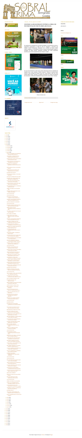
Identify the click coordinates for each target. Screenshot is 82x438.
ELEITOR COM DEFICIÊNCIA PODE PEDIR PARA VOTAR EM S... (13, 322)
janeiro (8, 406)
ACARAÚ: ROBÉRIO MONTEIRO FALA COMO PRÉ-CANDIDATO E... (14, 349)
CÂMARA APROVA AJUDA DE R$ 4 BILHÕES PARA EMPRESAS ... (13, 243)
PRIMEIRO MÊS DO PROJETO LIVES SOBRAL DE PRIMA (13, 191)
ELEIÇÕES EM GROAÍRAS (11, 267)
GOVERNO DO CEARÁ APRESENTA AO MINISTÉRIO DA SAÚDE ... (14, 314)
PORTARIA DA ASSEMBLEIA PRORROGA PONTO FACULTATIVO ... (14, 164)
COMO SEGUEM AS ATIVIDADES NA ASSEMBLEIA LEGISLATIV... (13, 162)
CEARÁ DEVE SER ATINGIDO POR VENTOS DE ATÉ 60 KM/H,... (13, 181)
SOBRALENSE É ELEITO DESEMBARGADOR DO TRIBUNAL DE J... (14, 208)
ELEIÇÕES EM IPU (10, 302)
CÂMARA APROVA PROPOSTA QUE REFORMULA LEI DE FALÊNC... (13, 260)
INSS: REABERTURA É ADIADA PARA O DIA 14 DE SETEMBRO (14, 360)
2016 (7, 413)
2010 (7, 423)
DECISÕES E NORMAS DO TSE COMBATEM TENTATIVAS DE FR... (13, 222)
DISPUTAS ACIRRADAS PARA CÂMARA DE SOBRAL (12, 328)
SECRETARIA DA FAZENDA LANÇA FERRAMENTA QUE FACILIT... (13, 255)
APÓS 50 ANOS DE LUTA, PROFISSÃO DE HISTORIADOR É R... (14, 363)
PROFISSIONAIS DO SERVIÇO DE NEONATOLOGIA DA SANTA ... (13, 170)
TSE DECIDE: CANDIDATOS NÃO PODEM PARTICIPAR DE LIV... (13, 157)
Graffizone (43, 434)
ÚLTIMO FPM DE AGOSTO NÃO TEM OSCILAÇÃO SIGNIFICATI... (13, 184)
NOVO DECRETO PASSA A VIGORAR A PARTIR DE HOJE (14, 186)
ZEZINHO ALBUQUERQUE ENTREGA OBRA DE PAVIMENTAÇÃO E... (14, 200)
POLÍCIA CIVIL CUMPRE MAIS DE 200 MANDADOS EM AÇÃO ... (14, 265)
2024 (7, 138)
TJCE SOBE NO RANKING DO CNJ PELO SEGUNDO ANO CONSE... (13, 308)
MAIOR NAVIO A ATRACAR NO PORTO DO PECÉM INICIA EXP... (14, 159)
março (8, 403)
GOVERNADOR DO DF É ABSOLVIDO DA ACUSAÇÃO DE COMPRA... (14, 236)
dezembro (8, 145)
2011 (7, 421)
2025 (7, 136)
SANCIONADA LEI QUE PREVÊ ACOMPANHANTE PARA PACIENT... (14, 368)
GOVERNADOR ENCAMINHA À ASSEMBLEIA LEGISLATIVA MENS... (14, 224)
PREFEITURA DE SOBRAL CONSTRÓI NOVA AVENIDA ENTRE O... (14, 336)
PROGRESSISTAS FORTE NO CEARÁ (13, 309)
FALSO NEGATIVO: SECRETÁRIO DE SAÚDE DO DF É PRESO (13, 319)
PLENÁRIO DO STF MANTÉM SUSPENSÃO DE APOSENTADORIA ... (14, 304)
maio (8, 400)
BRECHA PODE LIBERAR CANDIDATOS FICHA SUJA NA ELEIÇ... (13, 325)
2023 (7, 139)
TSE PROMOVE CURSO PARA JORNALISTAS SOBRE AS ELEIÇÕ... (14, 258)
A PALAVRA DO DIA (10, 193)
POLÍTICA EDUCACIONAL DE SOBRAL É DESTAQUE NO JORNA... (14, 250)
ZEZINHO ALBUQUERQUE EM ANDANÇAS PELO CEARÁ (12, 247)
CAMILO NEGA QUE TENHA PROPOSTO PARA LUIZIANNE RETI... (13, 216)
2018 (7, 410)
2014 (7, 416)
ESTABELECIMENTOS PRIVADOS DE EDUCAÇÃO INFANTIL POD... (13, 206)
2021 (7, 142)
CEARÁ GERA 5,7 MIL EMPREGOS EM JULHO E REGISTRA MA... (14, 343)
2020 (7, 144)
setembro (8, 150)
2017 (7, 412)
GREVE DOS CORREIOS (11, 372)
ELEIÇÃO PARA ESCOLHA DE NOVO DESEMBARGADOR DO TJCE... (13, 263)
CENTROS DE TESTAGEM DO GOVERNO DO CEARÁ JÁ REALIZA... (12, 295)
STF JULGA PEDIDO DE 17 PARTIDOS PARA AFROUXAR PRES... (13, 351)
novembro (9, 147)
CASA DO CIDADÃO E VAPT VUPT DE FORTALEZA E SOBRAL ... (14, 365)
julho (8, 397)
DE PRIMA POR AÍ (10, 390)
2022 (7, 141)
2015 (7, 415)
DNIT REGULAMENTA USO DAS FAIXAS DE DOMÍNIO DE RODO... (13, 341)
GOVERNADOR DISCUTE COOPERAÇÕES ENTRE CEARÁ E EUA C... (13, 230)
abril (8, 402)
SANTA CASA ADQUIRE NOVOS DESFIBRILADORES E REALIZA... (13, 383)
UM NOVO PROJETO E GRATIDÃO (13, 201)
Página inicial (41, 102)
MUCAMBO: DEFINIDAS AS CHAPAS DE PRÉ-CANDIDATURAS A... (13, 346)
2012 (7, 420)
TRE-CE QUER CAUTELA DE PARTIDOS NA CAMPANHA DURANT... (14, 274)
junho (8, 399)
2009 (7, 424)
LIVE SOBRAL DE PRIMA (11, 213)
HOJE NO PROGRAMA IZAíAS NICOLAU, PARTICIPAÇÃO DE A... (13, 290)
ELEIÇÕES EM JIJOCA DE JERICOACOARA (11, 280)
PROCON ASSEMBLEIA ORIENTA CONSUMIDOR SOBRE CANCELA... (14, 241)
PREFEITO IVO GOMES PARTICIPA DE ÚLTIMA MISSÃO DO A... (14, 227)
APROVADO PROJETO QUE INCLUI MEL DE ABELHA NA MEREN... (13, 253)
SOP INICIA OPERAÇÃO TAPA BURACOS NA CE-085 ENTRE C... (13, 312)
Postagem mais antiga (54, 102)
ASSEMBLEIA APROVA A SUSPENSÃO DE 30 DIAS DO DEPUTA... (14, 388)
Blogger (51, 434)
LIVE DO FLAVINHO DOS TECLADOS (14, 176)
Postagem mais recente (28, 102)
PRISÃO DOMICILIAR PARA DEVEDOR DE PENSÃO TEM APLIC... (14, 283)
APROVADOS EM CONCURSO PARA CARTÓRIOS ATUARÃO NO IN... (13, 338)
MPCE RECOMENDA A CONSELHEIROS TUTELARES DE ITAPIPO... (14, 317)
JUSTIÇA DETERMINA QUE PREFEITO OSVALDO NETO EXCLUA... (14, 154)
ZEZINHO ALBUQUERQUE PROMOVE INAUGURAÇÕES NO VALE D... (14, 219)
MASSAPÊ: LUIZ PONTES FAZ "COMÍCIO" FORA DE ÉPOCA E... (13, 197)
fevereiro (8, 405)
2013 (7, 418)
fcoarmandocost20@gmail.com (66, 32)
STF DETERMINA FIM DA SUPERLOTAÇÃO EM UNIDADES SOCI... (13, 332)
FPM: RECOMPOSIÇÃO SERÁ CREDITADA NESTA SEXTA (12, 377)
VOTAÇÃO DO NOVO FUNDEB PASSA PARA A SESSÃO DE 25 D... (14, 371)
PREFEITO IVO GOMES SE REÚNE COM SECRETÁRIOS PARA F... (13, 298)
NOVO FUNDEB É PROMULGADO (13, 278)
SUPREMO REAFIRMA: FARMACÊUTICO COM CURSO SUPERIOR (13, 354)
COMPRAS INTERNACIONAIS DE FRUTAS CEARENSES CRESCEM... (13, 270)
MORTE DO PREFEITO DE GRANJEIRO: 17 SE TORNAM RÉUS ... (14, 238)
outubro (8, 149)
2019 (7, 408)
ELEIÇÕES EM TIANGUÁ (11, 172)
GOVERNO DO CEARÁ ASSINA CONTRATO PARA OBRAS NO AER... (14, 276)
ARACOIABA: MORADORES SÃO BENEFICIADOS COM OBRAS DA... (14, 392)
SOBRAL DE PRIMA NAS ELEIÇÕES (13, 381)
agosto (8, 152)
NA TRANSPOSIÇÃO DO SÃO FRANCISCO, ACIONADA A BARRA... (14, 386)
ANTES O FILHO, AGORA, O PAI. (13, 285)
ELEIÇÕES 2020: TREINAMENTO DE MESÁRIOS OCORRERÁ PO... (13, 179)
